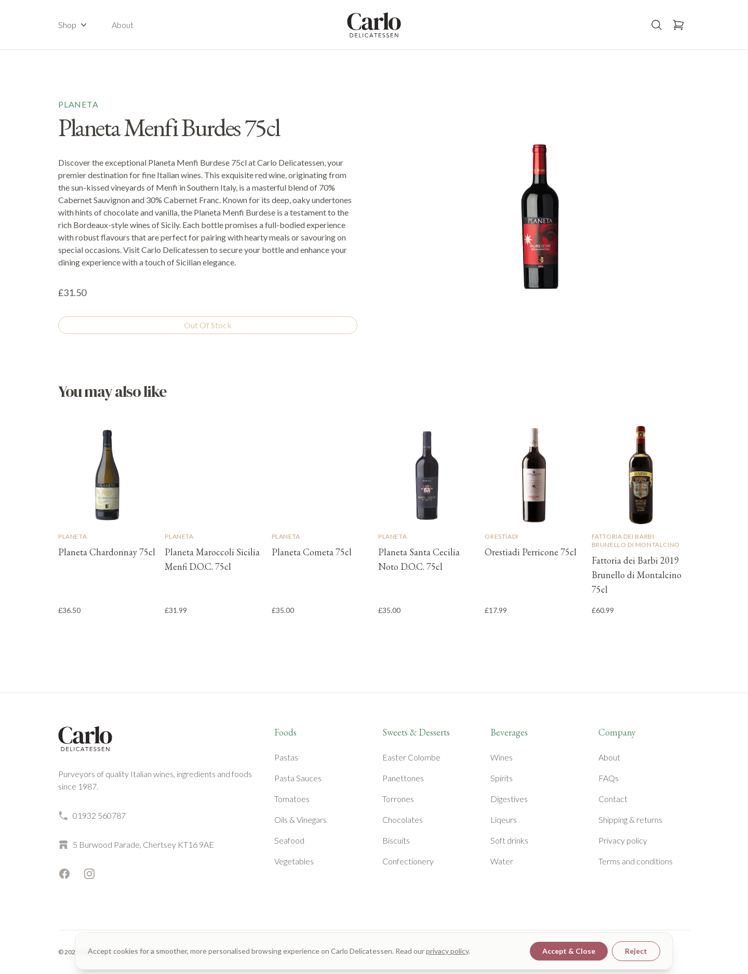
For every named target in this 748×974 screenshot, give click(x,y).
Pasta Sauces (298, 778)
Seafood (289, 840)
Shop (73, 25)
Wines (501, 757)
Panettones (403, 778)
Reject (636, 950)
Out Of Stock (208, 325)
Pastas (286, 757)
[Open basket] (678, 25)
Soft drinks (509, 840)
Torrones (398, 799)
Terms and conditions (635, 861)
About (122, 25)
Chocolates (402, 819)
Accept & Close (568, 950)
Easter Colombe (411, 757)
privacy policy (447, 950)
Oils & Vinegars (300, 819)
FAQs (608, 778)
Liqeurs (503, 819)
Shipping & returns (630, 819)
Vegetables (294, 861)
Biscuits (396, 840)
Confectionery (408, 861)
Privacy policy (622, 840)
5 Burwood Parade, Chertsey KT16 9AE (136, 844)
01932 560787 (92, 815)
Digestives (509, 799)
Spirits (501, 778)
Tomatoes (292, 799)
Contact (612, 799)
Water (501, 861)
